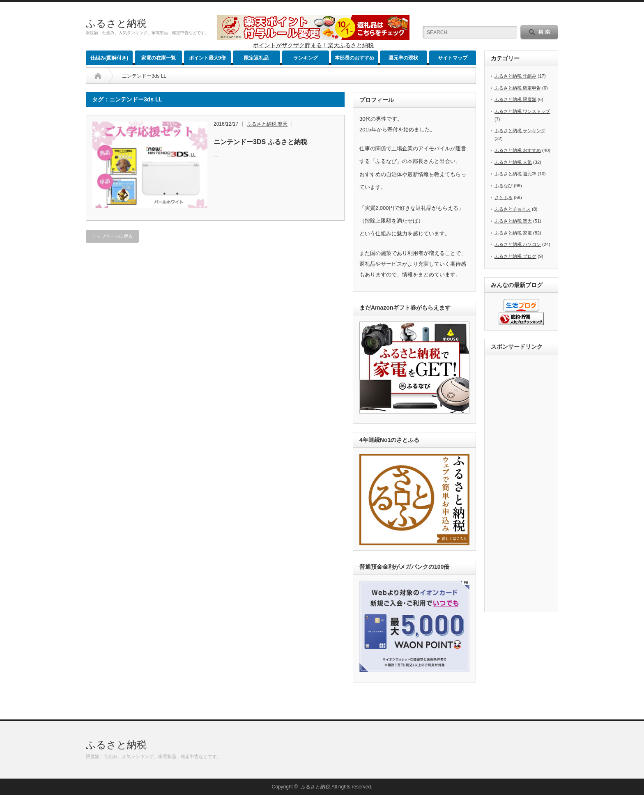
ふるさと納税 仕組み (515, 76)
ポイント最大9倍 (207, 58)
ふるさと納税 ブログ (515, 256)
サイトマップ (452, 58)
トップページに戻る (112, 236)
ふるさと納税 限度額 (515, 99)
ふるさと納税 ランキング (519, 130)
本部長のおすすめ (354, 58)
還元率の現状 (403, 58)
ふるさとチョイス (512, 209)
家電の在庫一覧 (158, 58)
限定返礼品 (256, 58)
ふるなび (503, 185)
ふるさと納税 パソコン (517, 244)
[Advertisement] (524, 484)
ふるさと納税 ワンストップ (522, 111)
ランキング (305, 58)
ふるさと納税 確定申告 (517, 87)
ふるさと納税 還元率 (515, 173)
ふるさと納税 (116, 23)
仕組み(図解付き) (109, 58)
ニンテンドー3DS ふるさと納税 (260, 141)
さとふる (503, 197)
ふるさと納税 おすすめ (517, 150)
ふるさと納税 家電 (513, 232)
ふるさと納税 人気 (513, 162)
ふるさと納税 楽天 (267, 124)
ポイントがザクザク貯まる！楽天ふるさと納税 (313, 45)
